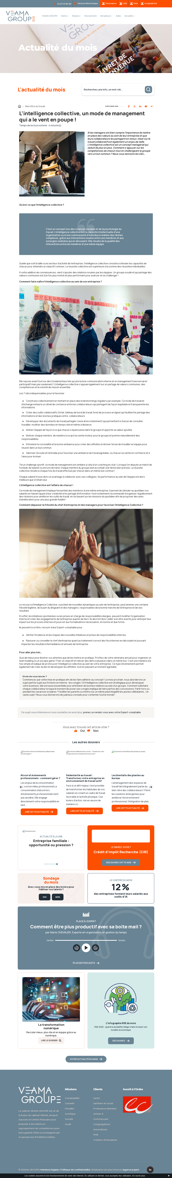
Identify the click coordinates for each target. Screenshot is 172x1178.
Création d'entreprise (105, 1140)
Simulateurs (106, 16)
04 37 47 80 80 (62, 4)
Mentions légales (49, 1169)
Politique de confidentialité (75, 1169)
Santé (96, 1098)
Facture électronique (86, 3)
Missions (76, 16)
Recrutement (91, 16)
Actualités (129, 16)
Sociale (69, 1119)
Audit (68, 1124)
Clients (65, 16)
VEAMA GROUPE (49, 16)
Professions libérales (104, 1108)
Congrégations (101, 1124)
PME (95, 1134)
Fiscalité (69, 1108)
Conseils (69, 1103)
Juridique (70, 1113)
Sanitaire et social (103, 1103)
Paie (134, 3)
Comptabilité (149, 3)
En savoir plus (138, 1176)
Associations (100, 1129)
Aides (118, 16)
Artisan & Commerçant (100, 1116)
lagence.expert (131, 1169)
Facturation (109, 3)
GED (123, 3)
